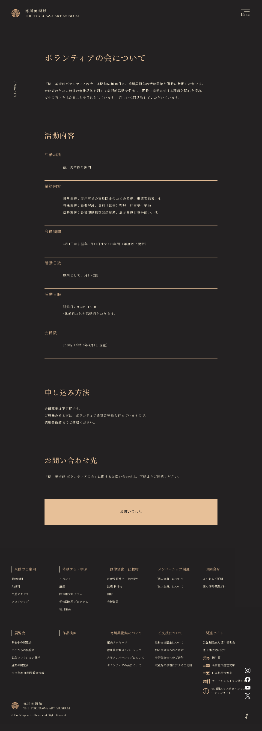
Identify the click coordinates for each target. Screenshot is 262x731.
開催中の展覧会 (22, 644)
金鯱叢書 (113, 603)
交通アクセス (20, 595)
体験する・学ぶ (74, 571)
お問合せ (213, 571)
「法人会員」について (169, 588)
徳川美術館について (126, 635)
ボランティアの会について (124, 667)
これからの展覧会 (23, 652)
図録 (110, 595)
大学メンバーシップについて (125, 659)
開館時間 (17, 580)
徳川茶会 (65, 611)
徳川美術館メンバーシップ (124, 652)
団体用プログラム (70, 595)
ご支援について (170, 635)
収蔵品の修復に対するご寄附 (173, 667)
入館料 (16, 588)
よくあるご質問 (213, 580)
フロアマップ (20, 603)
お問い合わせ (131, 512)
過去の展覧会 (20, 667)
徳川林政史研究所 (214, 652)
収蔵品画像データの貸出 (123, 580)
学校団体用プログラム (73, 603)
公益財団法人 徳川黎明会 (219, 644)
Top (246, 717)
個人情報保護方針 (214, 588)
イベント (65, 580)
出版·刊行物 (114, 588)
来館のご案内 (25, 571)
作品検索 (69, 635)
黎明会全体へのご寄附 (169, 652)
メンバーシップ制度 (174, 571)
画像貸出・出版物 (124, 571)
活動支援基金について (169, 644)
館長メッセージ (117, 644)
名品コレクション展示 (26, 659)
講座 (62, 588)
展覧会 (20, 635)
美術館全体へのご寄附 (169, 659)
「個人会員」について (169, 580)
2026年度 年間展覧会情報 (28, 674)
